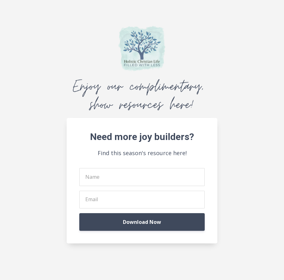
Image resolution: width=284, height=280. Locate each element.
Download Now (142, 222)
